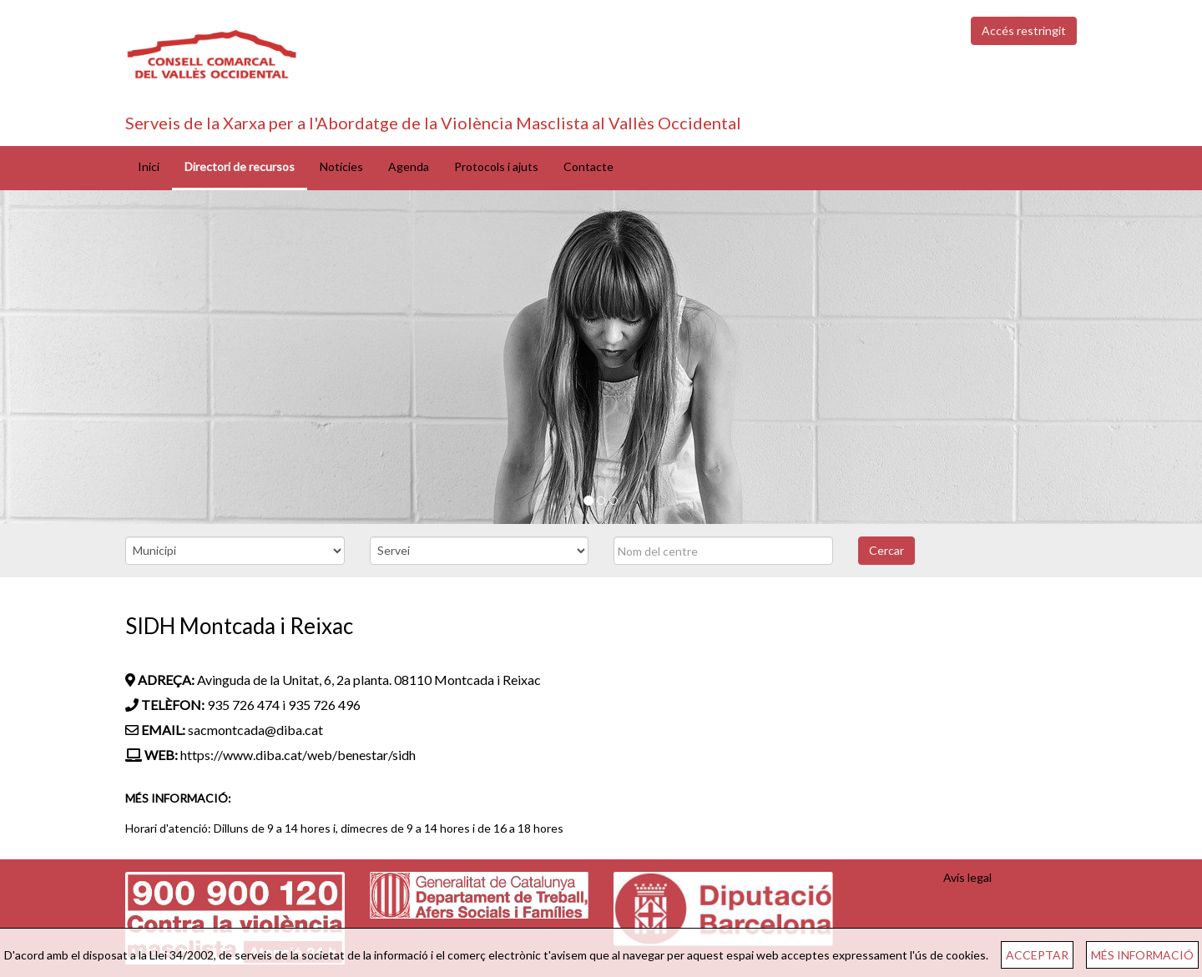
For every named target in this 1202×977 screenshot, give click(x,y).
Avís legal (967, 877)
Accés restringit (1024, 30)
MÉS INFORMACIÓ (1142, 955)
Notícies (341, 166)
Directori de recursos (239, 166)
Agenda (408, 166)
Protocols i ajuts (496, 166)
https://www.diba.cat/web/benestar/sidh (298, 755)
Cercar (886, 550)
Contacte (588, 166)
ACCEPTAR (1037, 955)
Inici (148, 166)
